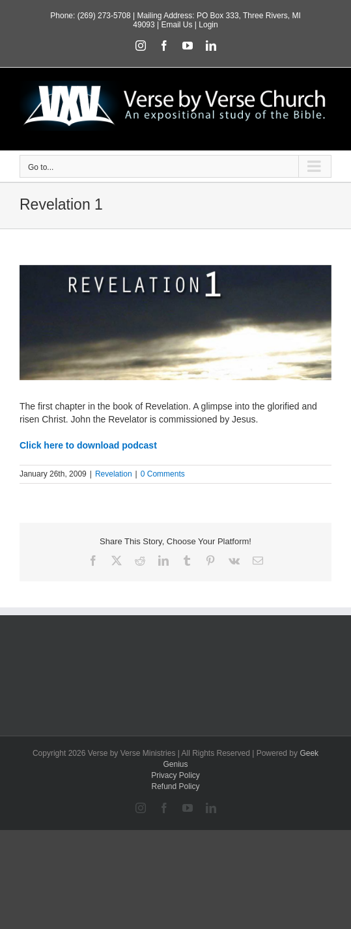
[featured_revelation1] (175, 322)
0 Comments (163, 473)
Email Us (176, 24)
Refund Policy (175, 786)
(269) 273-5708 (104, 15)
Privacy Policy (175, 775)
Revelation (113, 473)
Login (208, 24)
